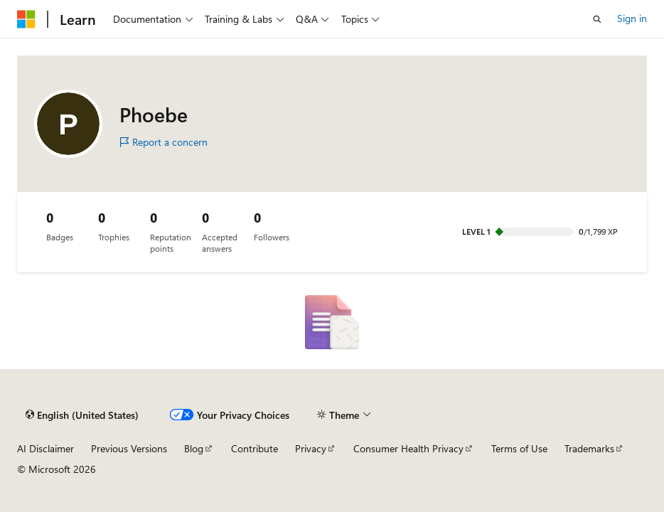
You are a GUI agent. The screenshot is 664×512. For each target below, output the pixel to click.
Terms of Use (519, 448)
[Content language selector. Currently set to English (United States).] (82, 415)
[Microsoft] (26, 19)
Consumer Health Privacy (408, 448)
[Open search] (597, 19)
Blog (193, 448)
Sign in (632, 18)
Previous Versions (129, 448)
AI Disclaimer (45, 448)
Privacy (310, 448)
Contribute (254, 448)
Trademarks (589, 448)
